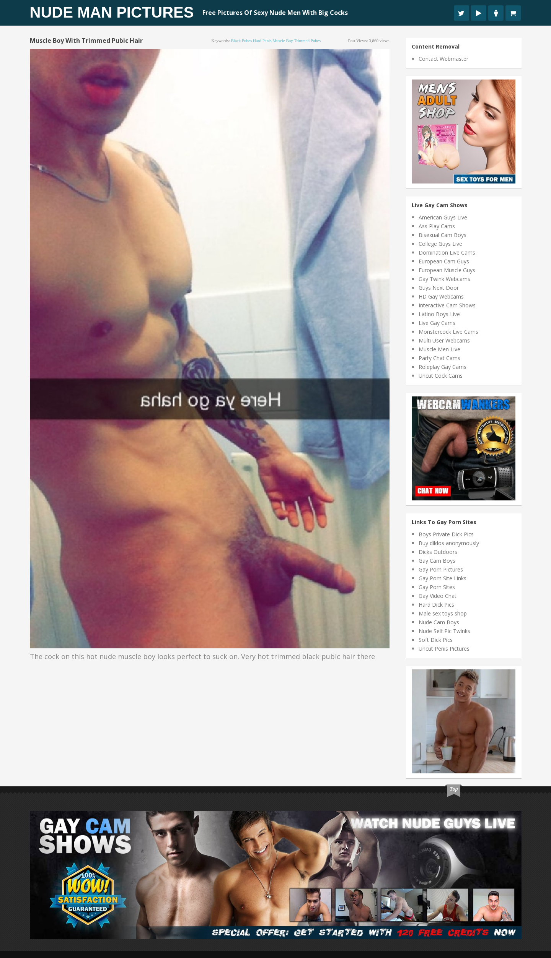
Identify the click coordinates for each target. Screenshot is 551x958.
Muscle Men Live (439, 349)
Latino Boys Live (439, 314)
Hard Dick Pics (436, 604)
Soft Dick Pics (436, 639)
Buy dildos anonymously (449, 543)
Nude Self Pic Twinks (444, 631)
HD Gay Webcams (441, 296)
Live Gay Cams (437, 322)
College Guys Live (440, 243)
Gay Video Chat (437, 595)
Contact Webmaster (443, 58)
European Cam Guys (444, 261)
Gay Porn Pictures (441, 569)
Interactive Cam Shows (447, 305)
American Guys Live (443, 217)
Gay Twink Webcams (444, 279)
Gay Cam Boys (437, 560)
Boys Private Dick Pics (446, 534)
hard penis (262, 40)
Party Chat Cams (439, 358)
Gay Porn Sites (437, 587)
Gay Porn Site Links (442, 578)
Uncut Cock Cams (441, 375)
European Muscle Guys (447, 270)
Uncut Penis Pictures (444, 648)
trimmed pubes (307, 40)
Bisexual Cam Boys (442, 235)
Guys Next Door (439, 287)
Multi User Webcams (444, 340)
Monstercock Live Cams (448, 331)
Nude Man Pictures (112, 12)
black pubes (241, 40)
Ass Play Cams (437, 226)
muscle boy (282, 40)
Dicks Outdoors (438, 551)
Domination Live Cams (447, 252)
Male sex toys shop (443, 613)
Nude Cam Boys (439, 622)
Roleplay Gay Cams (442, 366)
